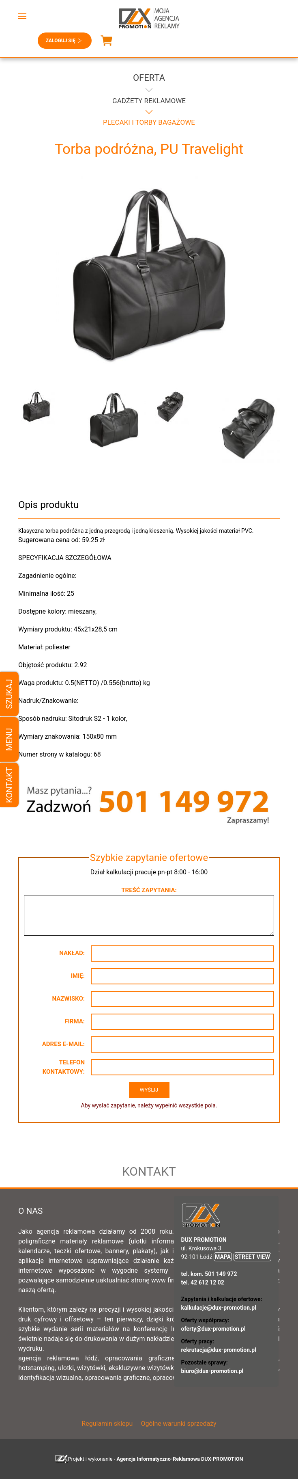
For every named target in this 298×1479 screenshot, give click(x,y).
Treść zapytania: (148, 890)
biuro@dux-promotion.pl (212, 1371)
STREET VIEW (252, 1257)
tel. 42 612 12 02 (202, 1282)
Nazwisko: (68, 998)
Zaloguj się (65, 41)
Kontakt (9, 785)
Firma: (74, 1021)
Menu (9, 739)
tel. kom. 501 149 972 (209, 1274)
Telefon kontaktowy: (64, 1067)
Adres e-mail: (63, 1044)
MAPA (223, 1257)
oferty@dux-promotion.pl (213, 1328)
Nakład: (72, 953)
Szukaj (9, 694)
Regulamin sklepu (107, 1423)
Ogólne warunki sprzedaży (178, 1423)
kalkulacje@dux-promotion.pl (218, 1307)
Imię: (78, 976)
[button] (22, 16)
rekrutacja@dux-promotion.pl (218, 1350)
